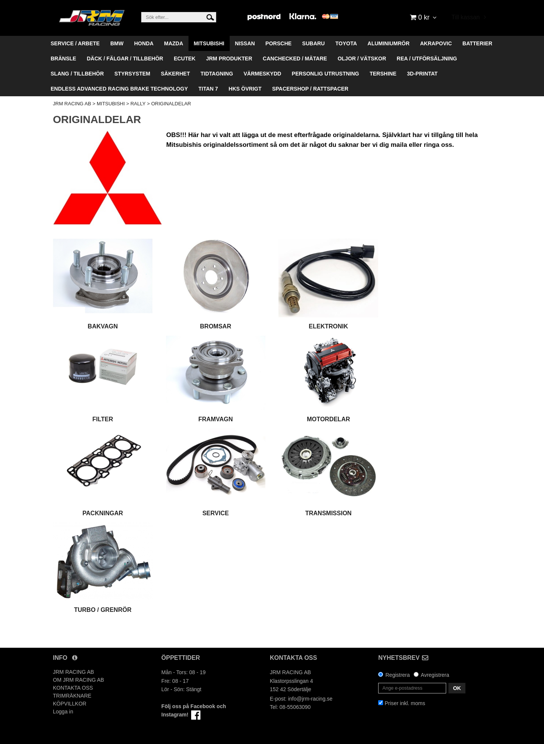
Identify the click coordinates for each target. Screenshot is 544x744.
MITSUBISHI (209, 43)
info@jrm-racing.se (310, 699)
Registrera (397, 675)
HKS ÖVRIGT (245, 89)
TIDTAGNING (217, 74)
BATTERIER (477, 43)
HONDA (143, 43)
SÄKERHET (175, 74)
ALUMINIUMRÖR (389, 43)
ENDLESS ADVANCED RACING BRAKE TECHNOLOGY (119, 89)
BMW (117, 43)
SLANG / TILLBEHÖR (77, 74)
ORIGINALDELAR (171, 103)
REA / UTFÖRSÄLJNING (427, 58)
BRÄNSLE (63, 58)
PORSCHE (279, 43)
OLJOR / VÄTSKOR (362, 58)
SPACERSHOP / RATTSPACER (310, 89)
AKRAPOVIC (436, 43)
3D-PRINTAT (422, 74)
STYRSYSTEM (132, 74)
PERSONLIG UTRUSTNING (325, 74)
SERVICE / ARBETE (75, 43)
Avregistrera (435, 675)
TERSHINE (382, 74)
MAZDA (173, 43)
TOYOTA (346, 43)
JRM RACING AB (72, 103)
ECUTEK (185, 58)
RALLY (137, 103)
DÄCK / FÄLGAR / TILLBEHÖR (125, 58)
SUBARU (313, 43)
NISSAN (245, 43)
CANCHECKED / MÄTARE (295, 58)
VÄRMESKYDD (262, 74)
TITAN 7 (208, 89)
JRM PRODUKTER (229, 58)
